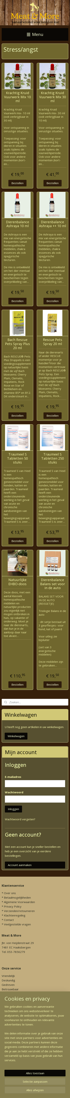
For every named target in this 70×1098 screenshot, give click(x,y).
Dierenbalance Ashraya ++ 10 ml (52, 224)
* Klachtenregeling (13, 915)
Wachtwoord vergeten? (20, 819)
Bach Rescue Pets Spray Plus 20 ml (17, 344)
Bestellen (17, 183)
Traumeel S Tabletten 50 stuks (17, 458)
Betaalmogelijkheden (17, 897)
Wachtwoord (14, 792)
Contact (9, 920)
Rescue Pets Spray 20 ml (52, 342)
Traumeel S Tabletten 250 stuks (52, 458)
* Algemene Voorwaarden (18, 902)
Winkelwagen (16, 736)
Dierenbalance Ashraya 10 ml (17, 224)
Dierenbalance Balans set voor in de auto (52, 584)
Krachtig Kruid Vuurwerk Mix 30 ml (52, 97)
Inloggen (13, 809)
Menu (35, 34)
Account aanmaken (20, 865)
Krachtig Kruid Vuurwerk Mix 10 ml (17, 97)
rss (63, 1091)
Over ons (10, 893)
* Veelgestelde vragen (16, 924)
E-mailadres (13, 777)
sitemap (56, 1091)
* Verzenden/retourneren (18, 911)
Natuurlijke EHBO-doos (17, 582)
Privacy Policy (12, 906)
